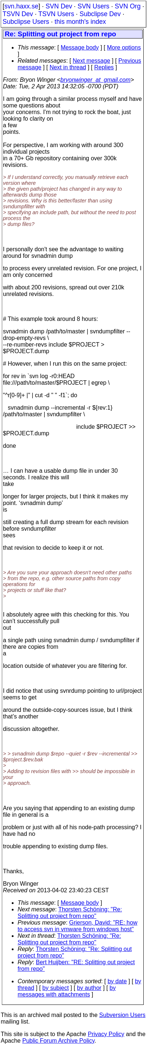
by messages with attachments (67, 991)
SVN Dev (58, 6)
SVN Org (127, 6)
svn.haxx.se (21, 6)
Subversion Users (122, 1015)
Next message (91, 61)
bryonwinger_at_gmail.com (95, 80)
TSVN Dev (18, 14)
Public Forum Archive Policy (58, 1041)
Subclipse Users (26, 21)
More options (124, 47)
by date (116, 981)
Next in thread (67, 67)
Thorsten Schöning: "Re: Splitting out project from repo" (70, 912)
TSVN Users (56, 14)
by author (89, 988)
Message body (79, 47)
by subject (56, 988)
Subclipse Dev (100, 14)
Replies (104, 67)
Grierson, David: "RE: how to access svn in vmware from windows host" (77, 925)
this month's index (80, 21)
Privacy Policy (106, 1034)
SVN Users (93, 6)
